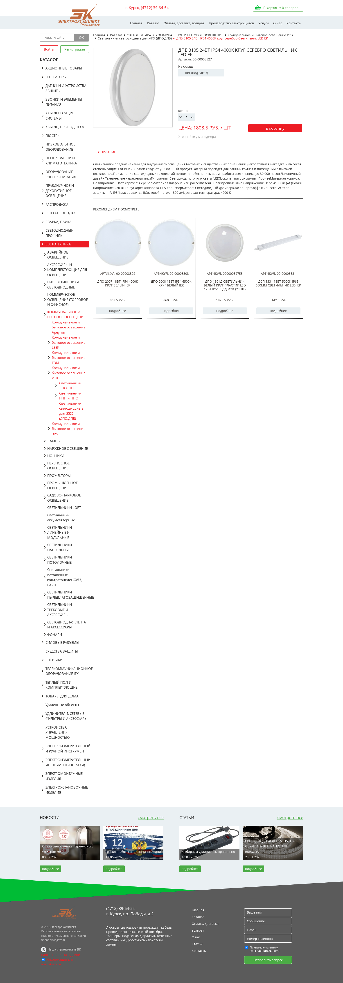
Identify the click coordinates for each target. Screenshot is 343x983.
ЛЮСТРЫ (52, 135)
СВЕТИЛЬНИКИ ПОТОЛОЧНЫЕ (59, 560)
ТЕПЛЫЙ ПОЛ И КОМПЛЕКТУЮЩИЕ (61, 685)
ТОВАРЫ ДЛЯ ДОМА (62, 696)
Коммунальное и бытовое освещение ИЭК (68, 372)
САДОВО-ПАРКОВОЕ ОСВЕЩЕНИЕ (64, 498)
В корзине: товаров (280, 7)
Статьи (197, 944)
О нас (277, 23)
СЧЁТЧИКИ (54, 660)
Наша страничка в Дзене (60, 955)
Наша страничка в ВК (64, 949)
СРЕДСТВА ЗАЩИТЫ (61, 651)
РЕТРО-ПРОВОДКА (60, 213)
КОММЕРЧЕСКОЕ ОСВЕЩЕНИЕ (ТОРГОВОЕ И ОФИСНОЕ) (67, 299)
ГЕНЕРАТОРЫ (56, 77)
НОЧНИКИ (55, 455)
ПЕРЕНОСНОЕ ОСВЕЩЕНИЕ (58, 466)
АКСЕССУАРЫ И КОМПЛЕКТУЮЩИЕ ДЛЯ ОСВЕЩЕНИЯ (67, 269)
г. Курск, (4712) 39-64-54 (147, 7)
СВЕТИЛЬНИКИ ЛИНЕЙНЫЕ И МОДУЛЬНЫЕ (59, 532)
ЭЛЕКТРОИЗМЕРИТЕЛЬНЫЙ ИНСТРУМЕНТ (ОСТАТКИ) (67, 762)
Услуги (263, 23)
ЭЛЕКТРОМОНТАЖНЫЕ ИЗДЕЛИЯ (64, 776)
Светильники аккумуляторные (61, 517)
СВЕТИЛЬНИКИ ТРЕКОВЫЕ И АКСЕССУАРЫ (59, 609)
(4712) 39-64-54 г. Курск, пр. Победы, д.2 (129, 911)
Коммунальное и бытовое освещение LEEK (68, 342)
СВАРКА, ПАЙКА (58, 221)
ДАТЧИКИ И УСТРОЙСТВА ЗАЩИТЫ (65, 88)
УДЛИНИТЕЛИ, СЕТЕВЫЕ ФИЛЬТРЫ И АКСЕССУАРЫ (66, 716)
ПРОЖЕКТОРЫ (59, 475)
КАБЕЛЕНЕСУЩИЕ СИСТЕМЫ (59, 115)
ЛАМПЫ (54, 441)
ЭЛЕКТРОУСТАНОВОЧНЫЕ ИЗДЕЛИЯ (66, 790)
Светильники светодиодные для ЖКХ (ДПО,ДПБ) (71, 411)
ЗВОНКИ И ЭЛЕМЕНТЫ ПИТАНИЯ (63, 102)
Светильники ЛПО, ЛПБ (70, 385)
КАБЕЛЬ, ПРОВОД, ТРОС (65, 127)
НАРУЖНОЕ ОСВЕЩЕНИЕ (67, 448)
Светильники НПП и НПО (70, 396)
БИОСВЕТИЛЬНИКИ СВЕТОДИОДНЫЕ (63, 284)
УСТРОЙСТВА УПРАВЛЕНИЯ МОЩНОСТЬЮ (57, 732)
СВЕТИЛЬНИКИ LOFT (64, 507)
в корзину (275, 128)
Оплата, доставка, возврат (184, 23)
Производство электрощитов (231, 23)
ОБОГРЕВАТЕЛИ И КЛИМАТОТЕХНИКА (61, 160)
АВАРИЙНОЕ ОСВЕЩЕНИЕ (57, 255)
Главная (136, 23)
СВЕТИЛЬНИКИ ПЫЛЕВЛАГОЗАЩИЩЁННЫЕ (68, 595)
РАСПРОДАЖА (56, 204)
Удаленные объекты (62, 704)
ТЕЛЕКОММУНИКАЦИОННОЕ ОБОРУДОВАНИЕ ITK (67, 671)
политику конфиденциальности (265, 949)
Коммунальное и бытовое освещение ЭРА (68, 428)
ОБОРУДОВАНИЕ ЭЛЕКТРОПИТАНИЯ (60, 174)
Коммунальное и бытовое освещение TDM (68, 357)
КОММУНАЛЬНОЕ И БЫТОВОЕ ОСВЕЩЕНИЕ (66, 314)
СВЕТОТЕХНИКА (58, 244)
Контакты (294, 23)
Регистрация (74, 49)
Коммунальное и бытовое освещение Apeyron (68, 327)
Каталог (153, 23)
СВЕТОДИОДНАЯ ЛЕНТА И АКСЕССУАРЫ (66, 625)
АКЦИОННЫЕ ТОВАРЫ (63, 68)
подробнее (117, 311)
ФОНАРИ (54, 634)
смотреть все (151, 817)
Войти (49, 49)
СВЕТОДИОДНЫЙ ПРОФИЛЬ (59, 233)
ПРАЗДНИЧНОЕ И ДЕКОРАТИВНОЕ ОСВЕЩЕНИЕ (59, 190)
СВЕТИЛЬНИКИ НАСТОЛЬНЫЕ (59, 547)
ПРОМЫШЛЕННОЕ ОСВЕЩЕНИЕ (62, 485)
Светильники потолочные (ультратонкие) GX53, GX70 (64, 577)
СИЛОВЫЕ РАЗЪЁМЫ (62, 642)
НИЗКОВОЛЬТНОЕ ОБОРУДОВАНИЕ (60, 147)
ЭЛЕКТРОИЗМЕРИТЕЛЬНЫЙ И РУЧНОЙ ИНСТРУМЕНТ (67, 748)
